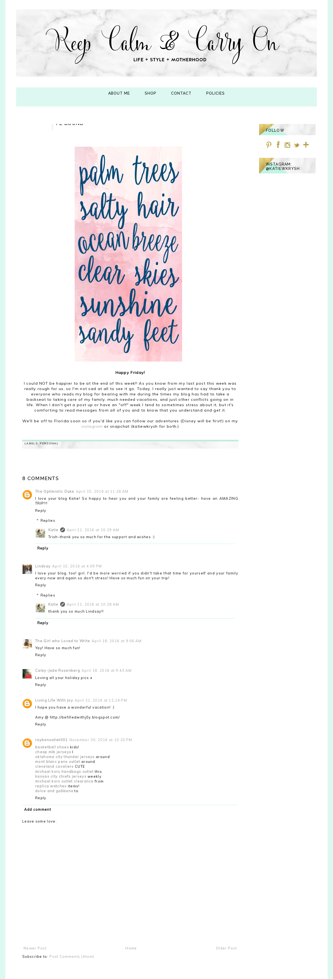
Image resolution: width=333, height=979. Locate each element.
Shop (150, 93)
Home (131, 948)
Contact (181, 93)
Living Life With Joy (54, 700)
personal (49, 443)
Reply (40, 510)
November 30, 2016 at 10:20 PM (101, 740)
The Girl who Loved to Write (62, 641)
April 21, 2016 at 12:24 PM (101, 700)
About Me (119, 93)
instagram (92, 426)
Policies (215, 93)
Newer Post (35, 948)
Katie (53, 530)
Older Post (226, 948)
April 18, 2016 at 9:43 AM (107, 670)
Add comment (37, 809)
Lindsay (42, 566)
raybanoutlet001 (51, 740)
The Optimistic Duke (54, 491)
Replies (48, 520)
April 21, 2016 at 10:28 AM (93, 604)
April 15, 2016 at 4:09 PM (77, 566)
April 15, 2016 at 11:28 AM (102, 491)
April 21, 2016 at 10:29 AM (93, 530)
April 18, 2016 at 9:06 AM (117, 641)
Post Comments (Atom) (71, 956)
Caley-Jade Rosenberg (57, 670)
